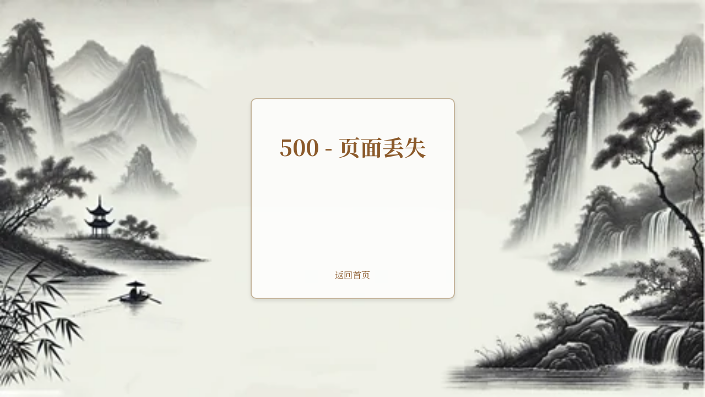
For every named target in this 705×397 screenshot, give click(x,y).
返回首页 (352, 275)
